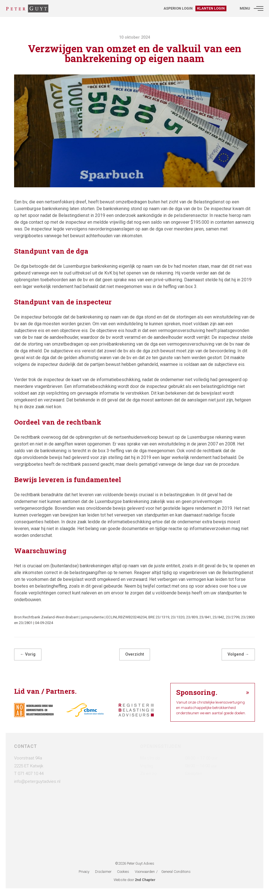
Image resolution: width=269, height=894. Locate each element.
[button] (258, 8)
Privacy (84, 871)
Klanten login (211, 8)
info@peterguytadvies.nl (37, 781)
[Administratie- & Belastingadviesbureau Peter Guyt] (27, 8)
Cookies (123, 871)
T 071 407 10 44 (29, 773)
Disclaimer (103, 871)
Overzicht (134, 654)
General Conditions (176, 871)
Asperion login (178, 8)
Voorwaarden (145, 871)
